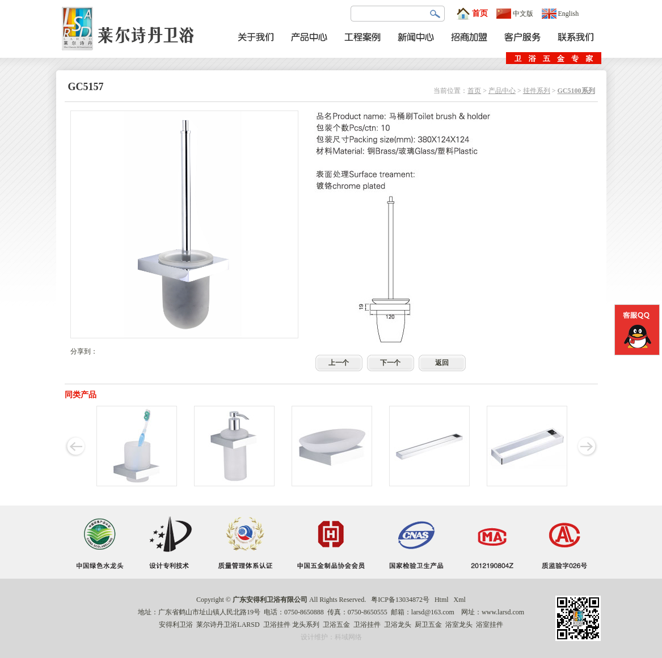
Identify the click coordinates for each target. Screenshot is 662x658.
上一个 (338, 363)
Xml (460, 600)
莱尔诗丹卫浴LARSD (227, 625)
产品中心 (502, 91)
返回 (442, 363)
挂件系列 (536, 91)
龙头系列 (305, 625)
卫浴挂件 (276, 625)
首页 (472, 13)
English (560, 14)
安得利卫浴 (176, 625)
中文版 (514, 14)
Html (442, 600)
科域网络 (348, 637)
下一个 (390, 363)
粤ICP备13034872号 (400, 600)
